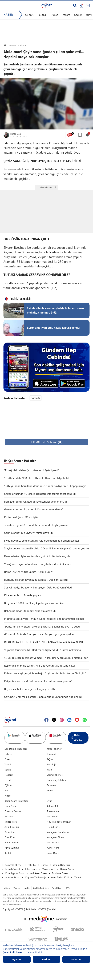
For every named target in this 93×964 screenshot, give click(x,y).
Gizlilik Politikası (40, 888)
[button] (4, 6)
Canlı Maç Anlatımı (56, 780)
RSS (68, 888)
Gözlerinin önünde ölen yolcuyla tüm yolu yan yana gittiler (39, 634)
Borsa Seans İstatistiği (16, 800)
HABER (8, 15)
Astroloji (51, 764)
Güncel (29, 14)
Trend (8, 780)
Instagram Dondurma (58, 832)
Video (8, 795)
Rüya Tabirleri (12, 842)
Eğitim (8, 785)
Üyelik (27, 888)
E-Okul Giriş (53, 826)
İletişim (6, 888)
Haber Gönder (76, 738)
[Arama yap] (74, 5)
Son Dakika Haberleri (16, 748)
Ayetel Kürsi (53, 847)
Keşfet (8, 852)
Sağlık (78, 14)
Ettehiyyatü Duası (14, 873)
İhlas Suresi (31, 869)
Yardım (17, 888)
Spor (7, 790)
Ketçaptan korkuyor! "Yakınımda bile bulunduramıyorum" (38, 681)
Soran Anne (53, 811)
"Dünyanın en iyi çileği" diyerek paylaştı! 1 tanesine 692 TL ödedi (42, 626)
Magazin (9, 774)
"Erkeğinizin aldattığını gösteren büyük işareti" (31, 470)
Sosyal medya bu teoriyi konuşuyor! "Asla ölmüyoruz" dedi (38, 587)
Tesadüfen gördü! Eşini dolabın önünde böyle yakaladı (36, 525)
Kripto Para (11, 821)
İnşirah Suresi (12, 869)
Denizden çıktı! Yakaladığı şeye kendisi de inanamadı (35, 501)
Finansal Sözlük (13, 811)
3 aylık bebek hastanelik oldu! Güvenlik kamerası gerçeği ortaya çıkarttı (46, 548)
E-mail (50, 790)
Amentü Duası (12, 877)
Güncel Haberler (13, 864)
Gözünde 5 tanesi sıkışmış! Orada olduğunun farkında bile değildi (43, 696)
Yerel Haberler (54, 748)
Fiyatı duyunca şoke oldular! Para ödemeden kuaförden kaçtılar (41, 540)
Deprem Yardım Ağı (35, 877)
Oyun (49, 800)
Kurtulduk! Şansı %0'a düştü (21, 517)
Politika (42, 14)
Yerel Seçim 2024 (60, 877)
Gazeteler (51, 785)
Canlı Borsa (11, 806)
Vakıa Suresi (48, 869)
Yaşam (66, 14)
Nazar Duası (53, 852)
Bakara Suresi (67, 869)
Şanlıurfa (35, 398)
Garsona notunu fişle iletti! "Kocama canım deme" (33, 509)
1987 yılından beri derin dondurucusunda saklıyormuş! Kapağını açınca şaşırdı (46, 486)
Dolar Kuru (10, 832)
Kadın (8, 769)
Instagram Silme (55, 837)
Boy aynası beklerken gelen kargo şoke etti (29, 689)
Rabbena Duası (60, 873)
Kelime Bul (52, 806)
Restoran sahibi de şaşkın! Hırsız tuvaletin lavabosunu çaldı (39, 665)
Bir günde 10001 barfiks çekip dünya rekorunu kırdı (34, 603)
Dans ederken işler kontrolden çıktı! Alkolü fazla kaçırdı (37, 556)
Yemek (8, 764)
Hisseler (9, 816)
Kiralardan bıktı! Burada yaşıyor (22, 595)
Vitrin (49, 769)
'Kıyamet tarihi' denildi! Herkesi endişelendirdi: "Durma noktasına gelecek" (42, 650)
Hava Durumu (12, 847)
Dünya (54, 14)
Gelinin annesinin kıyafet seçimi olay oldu (29, 532)
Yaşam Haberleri (61, 864)
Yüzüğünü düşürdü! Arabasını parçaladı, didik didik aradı (37, 564)
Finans (8, 759)
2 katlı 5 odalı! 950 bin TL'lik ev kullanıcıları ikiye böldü (37, 478)
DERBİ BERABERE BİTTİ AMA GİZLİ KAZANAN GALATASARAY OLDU (43, 642)
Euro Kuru (10, 837)
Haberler (9, 754)
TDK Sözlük (53, 842)
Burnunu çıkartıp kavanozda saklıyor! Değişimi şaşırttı (36, 579)
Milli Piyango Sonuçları (59, 821)
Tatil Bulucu (53, 816)
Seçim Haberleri (55, 774)
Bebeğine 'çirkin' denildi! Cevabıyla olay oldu (30, 611)
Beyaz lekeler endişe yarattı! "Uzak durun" (28, 572)
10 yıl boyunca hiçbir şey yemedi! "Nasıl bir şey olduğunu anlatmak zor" (46, 657)
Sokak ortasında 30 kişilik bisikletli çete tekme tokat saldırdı (40, 493)
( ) (46, 442)
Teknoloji (51, 754)
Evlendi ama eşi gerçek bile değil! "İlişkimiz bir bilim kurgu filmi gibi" (45, 673)
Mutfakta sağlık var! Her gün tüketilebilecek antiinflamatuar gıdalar (44, 618)
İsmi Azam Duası (38, 873)
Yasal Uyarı (57, 888)
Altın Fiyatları (12, 826)
